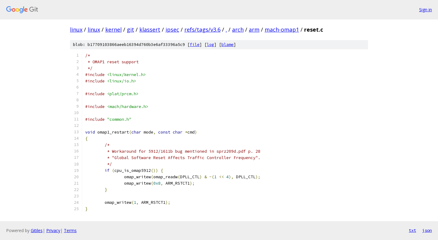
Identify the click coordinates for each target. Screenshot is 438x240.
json (427, 230)
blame (227, 44)
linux (76, 29)
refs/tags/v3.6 (202, 29)
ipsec (172, 29)
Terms (70, 230)
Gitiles (37, 230)
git (130, 29)
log (210, 44)
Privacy (53, 230)
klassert (149, 29)
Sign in (425, 9)
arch (238, 29)
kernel (113, 29)
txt (412, 230)
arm (254, 29)
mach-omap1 (282, 29)
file (195, 44)
